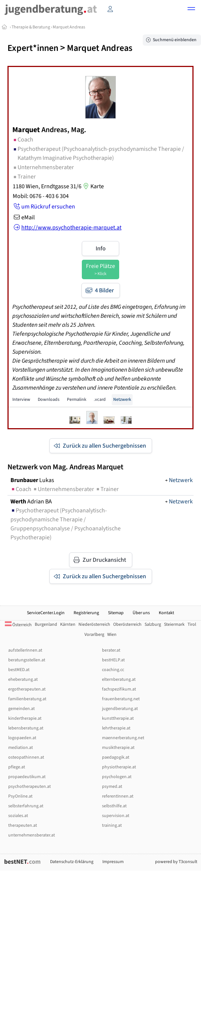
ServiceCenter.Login (46, 613)
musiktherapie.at (118, 747)
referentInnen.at (117, 796)
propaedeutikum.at (27, 777)
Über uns (141, 613)
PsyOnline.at (20, 796)
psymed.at (112, 786)
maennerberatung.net (123, 738)
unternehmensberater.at (31, 835)
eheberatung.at (23, 679)
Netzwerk (122, 399)
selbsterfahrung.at (25, 806)
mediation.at (20, 747)
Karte (92, 186)
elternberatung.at (119, 679)
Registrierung (86, 613)
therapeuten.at (22, 825)
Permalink (76, 399)
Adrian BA (31, 501)
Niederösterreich (94, 624)
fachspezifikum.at (119, 689)
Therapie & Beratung (31, 27)
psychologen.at (117, 777)
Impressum (113, 862)
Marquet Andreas (69, 27)
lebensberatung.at (25, 728)
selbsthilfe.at (114, 806)
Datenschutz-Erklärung (71, 862)
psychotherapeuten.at (29, 786)
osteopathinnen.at (26, 757)
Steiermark (174, 624)
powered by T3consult (176, 862)
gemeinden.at (21, 708)
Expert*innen (32, 48)
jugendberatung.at (120, 708)
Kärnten (67, 624)
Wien (112, 634)
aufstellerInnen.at (25, 650)
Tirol (192, 624)
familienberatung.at (27, 699)
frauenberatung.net (121, 699)
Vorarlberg (94, 634)
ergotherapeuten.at (27, 689)
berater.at (111, 650)
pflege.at (16, 767)
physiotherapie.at (119, 767)
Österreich (18, 625)
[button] (191, 9)
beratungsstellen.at (26, 660)
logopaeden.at (22, 738)
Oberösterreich (127, 624)
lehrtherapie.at (116, 728)
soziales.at (18, 816)
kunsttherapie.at (118, 718)
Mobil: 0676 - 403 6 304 (41, 196)
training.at (112, 825)
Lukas (32, 480)
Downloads (48, 399)
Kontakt (166, 613)
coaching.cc (113, 670)
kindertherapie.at (24, 718)
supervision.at (115, 816)
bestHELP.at (113, 660)
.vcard (100, 399)
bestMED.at (19, 670)
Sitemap (116, 613)
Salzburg (153, 624)
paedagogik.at (115, 757)
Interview (21, 399)
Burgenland (46, 624)
